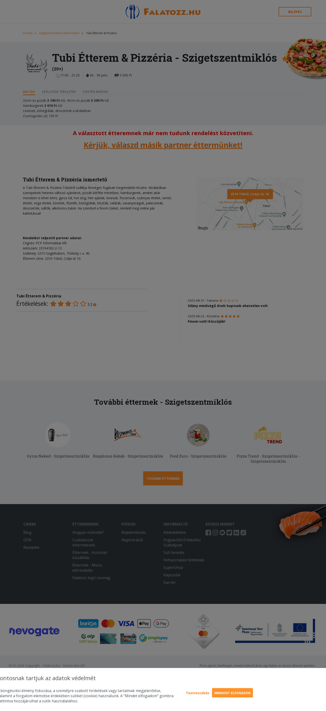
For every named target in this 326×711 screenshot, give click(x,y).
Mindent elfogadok (232, 693)
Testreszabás (197, 693)
